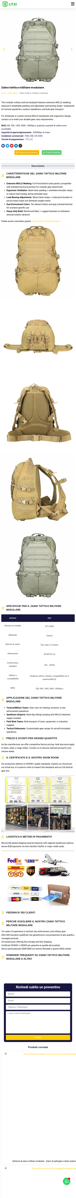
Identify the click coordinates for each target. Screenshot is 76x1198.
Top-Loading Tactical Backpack (46, 221)
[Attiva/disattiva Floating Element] (66, 1181)
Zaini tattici (13, 93)
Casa (3, 93)
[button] (4, 49)
